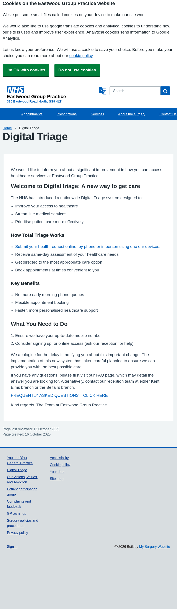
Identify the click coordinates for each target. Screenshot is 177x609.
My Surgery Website (154, 546)
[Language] (102, 90)
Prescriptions (67, 114)
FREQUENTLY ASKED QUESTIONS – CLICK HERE (59, 395)
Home (7, 128)
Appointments (32, 114)
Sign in (12, 546)
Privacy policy (17, 532)
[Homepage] (52, 92)
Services (97, 114)
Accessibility (59, 457)
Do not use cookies (77, 70)
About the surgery (131, 114)
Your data (57, 471)
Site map (57, 478)
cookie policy (81, 56)
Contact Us (168, 114)
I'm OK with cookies (26, 70)
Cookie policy (60, 464)
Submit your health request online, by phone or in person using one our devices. (87, 246)
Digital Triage (17, 470)
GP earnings (16, 513)
